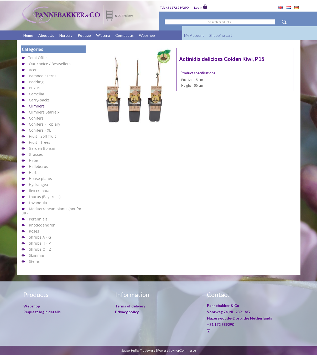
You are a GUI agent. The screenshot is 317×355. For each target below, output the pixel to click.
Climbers (37, 106)
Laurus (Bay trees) (44, 196)
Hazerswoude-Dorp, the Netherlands (239, 318)
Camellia (36, 93)
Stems (34, 261)
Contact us (124, 35)
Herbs (34, 172)
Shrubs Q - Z (40, 249)
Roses (34, 231)
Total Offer (37, 57)
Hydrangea (38, 184)
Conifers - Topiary (44, 124)
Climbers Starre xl (44, 112)
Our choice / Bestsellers (50, 63)
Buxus (34, 87)
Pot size (84, 35)
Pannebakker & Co (223, 305)
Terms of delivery (130, 306)
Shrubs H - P (40, 243)
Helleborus (38, 166)
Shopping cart (220, 35)
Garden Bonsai (42, 148)
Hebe (33, 160)
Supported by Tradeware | (139, 350)
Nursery (65, 35)
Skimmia (36, 255)
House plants (40, 178)
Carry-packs (39, 99)
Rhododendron (42, 225)
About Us (46, 35)
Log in (200, 7)
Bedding (36, 81)
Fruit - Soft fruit (42, 136)
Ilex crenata (39, 190)
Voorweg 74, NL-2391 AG (228, 312)
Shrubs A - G (40, 237)
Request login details (42, 312)
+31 (220, 324)
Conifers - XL (40, 130)
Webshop (147, 35)
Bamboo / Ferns (42, 75)
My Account (194, 35)
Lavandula (38, 202)
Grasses (36, 154)
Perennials (38, 219)
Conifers (36, 118)
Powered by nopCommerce (176, 350)
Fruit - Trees (39, 142)
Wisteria (103, 35)
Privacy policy (127, 312)
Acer (33, 69)
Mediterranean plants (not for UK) (51, 210)
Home (28, 35)
